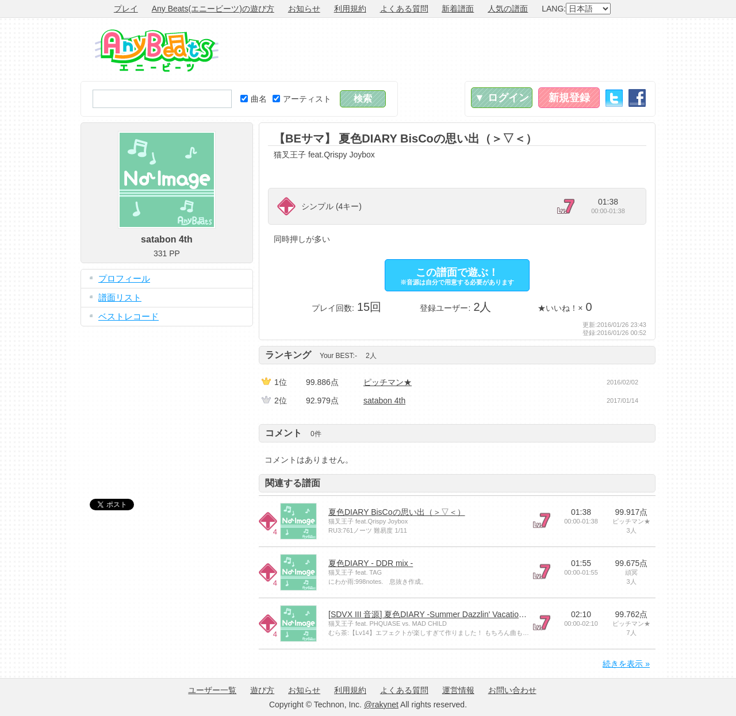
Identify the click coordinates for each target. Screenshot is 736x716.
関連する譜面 (292, 483)
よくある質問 (404, 8)
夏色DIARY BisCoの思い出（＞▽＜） (396, 512)
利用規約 (350, 8)
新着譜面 (458, 8)
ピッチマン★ (387, 382)
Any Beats (156, 50)
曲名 (253, 98)
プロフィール (124, 278)
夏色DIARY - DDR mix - (370, 563)
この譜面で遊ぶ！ (457, 276)
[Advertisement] (446, 49)
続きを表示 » (626, 663)
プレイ (126, 8)
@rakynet (381, 704)
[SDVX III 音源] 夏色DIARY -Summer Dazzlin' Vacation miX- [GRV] (447, 614)
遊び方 (262, 690)
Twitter (614, 98)
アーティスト (302, 98)
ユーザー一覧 (212, 690)
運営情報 (458, 690)
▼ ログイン (501, 97)
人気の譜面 (508, 8)
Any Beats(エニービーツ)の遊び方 (213, 8)
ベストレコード (128, 316)
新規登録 (569, 97)
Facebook (637, 98)
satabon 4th (384, 400)
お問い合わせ (512, 690)
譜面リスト (119, 297)
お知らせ (304, 8)
